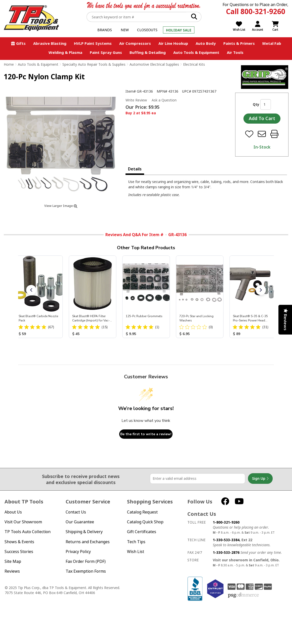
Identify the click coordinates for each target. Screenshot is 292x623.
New (125, 29)
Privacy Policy (78, 551)
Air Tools (235, 52)
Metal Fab (271, 43)
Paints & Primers (239, 43)
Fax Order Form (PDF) (86, 561)
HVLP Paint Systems (93, 43)
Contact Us (76, 512)
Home (9, 64)
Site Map (13, 561)
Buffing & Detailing (148, 52)
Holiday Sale (178, 30)
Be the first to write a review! (146, 434)
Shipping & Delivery (84, 531)
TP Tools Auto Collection (28, 531)
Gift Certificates (141, 531)
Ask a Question (164, 100)
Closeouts (147, 29)
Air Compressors (135, 43)
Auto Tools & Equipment (196, 52)
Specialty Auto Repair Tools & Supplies (94, 64)
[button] (31, 290)
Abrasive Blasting (49, 43)
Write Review (136, 100)
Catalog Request (142, 512)
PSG (243, 595)
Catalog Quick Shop (145, 522)
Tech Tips (136, 541)
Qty (256, 104)
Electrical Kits (194, 64)
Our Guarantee (80, 522)
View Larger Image (60, 206)
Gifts (21, 43)
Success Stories (19, 551)
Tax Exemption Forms (86, 571)
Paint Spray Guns (106, 52)
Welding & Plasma (65, 52)
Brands (104, 29)
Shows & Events (19, 541)
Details (135, 169)
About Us (13, 512)
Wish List (135, 551)
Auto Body (206, 43)
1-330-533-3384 (226, 539)
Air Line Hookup (173, 43)
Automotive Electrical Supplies (154, 64)
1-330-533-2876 (226, 552)
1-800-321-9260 (226, 522)
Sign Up (260, 478)
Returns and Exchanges (88, 541)
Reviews (12, 571)
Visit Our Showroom (23, 522)
